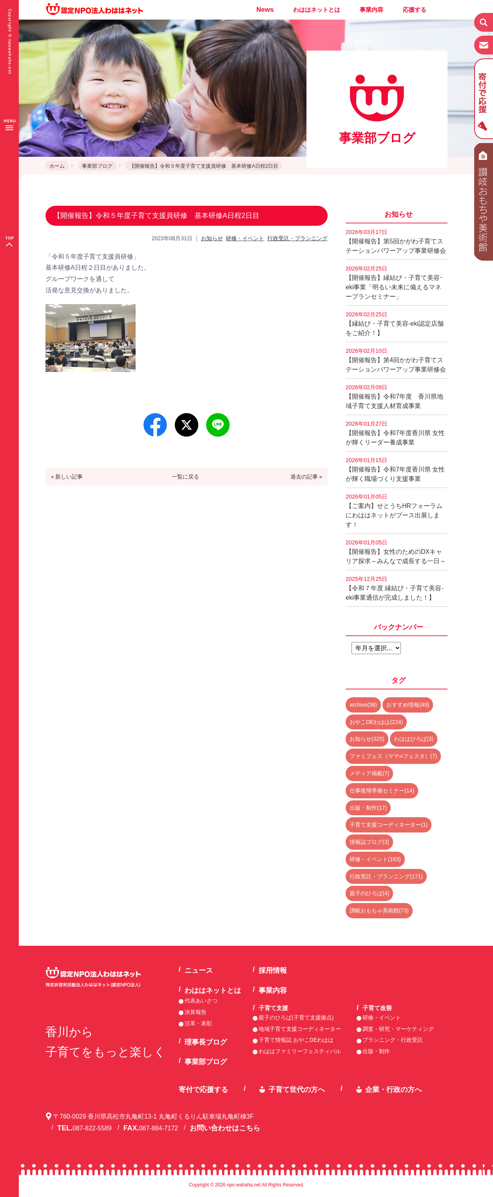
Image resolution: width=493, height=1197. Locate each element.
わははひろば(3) (413, 739)
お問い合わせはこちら (225, 1128)
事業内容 (371, 9)
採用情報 (273, 970)
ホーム (57, 166)
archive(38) (363, 705)
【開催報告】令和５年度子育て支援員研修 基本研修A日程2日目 (203, 166)
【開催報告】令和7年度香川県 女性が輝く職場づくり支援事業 (395, 469)
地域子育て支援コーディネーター (300, 1029)
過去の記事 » (306, 476)
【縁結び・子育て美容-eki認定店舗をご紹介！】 (395, 323)
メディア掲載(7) (369, 773)
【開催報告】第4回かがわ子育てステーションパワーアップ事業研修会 (396, 360)
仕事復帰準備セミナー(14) (382, 790)
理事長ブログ (206, 1042)
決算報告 (196, 1012)
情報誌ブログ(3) (369, 842)
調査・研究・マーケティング (398, 1029)
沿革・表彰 (198, 1023)
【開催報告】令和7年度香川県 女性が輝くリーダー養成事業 (395, 433)
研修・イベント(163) (375, 859)
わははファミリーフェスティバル (300, 1051)
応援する (414, 9)
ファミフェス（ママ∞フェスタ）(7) (393, 756)
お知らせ (212, 238)
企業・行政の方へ (393, 1090)
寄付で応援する (203, 1090)
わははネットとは (316, 9)
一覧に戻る (185, 476)
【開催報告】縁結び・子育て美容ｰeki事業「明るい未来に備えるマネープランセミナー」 (394, 282)
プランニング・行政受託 (392, 1040)
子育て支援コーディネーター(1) (389, 825)
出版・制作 (376, 1051)
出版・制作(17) (368, 808)
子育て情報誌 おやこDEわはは (296, 1040)
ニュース (199, 970)
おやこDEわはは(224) (376, 722)
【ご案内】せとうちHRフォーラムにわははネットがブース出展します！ (394, 510)
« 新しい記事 (67, 476)
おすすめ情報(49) (407, 705)
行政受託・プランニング (297, 238)
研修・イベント (245, 238)
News (265, 9)
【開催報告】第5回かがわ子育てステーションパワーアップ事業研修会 (396, 241)
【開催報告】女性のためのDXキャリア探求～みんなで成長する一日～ (396, 551)
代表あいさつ (201, 1001)
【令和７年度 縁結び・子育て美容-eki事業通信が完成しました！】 (395, 588)
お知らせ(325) (367, 739)
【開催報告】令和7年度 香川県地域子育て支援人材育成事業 (394, 396)
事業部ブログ (97, 166)
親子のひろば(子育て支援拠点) (296, 1017)
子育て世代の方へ (296, 1090)
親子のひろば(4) (369, 893)
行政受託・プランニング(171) (386, 876)
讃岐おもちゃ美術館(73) (379, 910)
